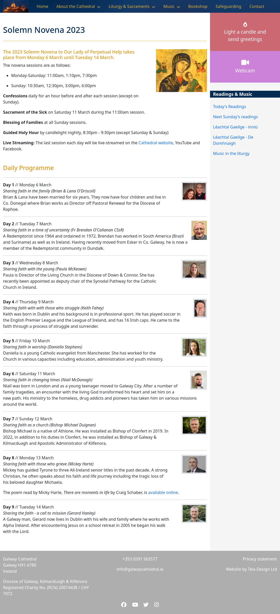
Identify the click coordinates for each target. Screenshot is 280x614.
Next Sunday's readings (235, 117)
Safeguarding (228, 6)
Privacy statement (260, 559)
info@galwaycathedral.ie (140, 569)
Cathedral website (155, 143)
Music (169, 6)
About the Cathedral (76, 6)
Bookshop (197, 6)
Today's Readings (229, 106)
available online (163, 492)
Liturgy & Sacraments (129, 6)
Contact (256, 6)
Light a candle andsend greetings (245, 32)
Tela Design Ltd (262, 569)
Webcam (245, 66)
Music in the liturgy (231, 153)
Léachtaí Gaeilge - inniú (235, 127)
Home (42, 6)
